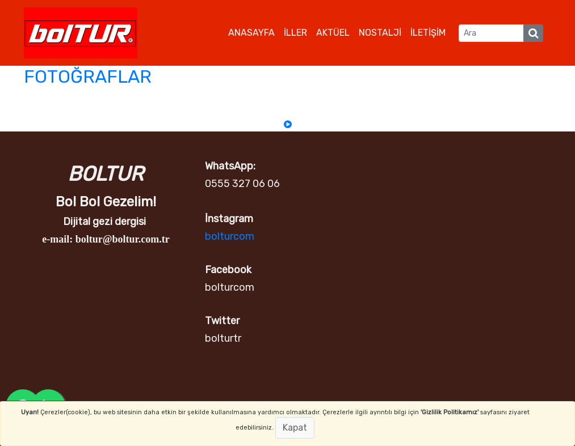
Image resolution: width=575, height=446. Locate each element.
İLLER (295, 32)
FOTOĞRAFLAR (88, 76)
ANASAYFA (251, 32)
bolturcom (229, 236)
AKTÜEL (333, 32)
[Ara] (491, 33)
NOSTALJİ (380, 32)
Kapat (295, 427)
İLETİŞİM (428, 32)
